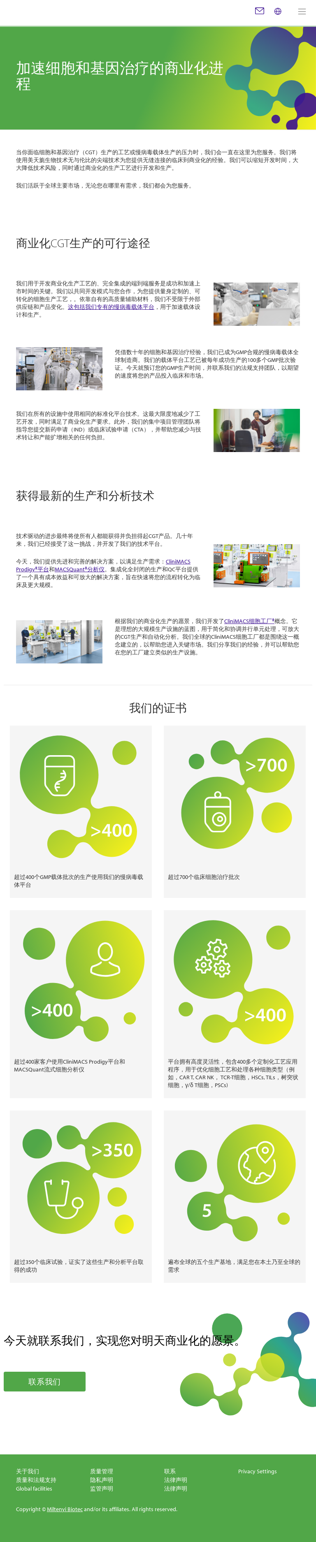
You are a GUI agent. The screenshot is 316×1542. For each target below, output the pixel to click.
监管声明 (101, 1488)
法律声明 (175, 1480)
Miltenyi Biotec (65, 1509)
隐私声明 (101, 1480)
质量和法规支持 (36, 1480)
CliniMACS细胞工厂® (249, 621)
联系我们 (44, 1382)
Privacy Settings (257, 1471)
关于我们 (27, 1471)
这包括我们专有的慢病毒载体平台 (111, 307)
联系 (170, 1471)
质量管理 (101, 1471)
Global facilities (34, 1488)
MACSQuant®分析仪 (80, 569)
